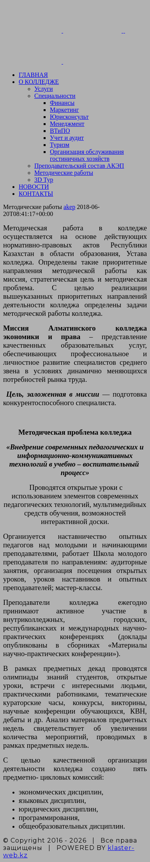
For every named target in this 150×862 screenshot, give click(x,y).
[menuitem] (83, 74)
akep (69, 207)
